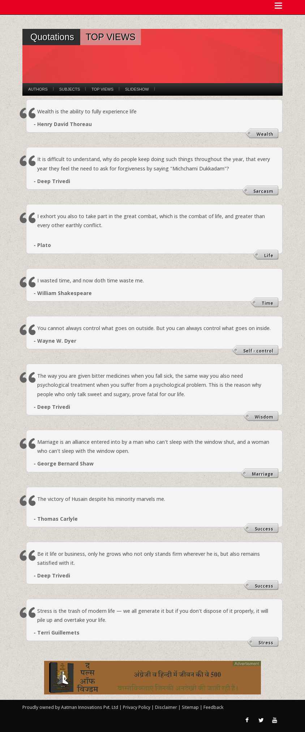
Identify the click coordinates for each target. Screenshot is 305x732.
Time (267, 303)
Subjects (69, 89)
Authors (38, 89)
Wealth (265, 134)
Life (268, 255)
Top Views (102, 89)
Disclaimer (166, 707)
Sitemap (191, 707)
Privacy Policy (137, 707)
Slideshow (137, 89)
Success (264, 529)
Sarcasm (263, 191)
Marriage (262, 474)
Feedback (213, 707)
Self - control (258, 351)
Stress (265, 643)
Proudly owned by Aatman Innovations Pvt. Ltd (70, 707)
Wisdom (264, 417)
